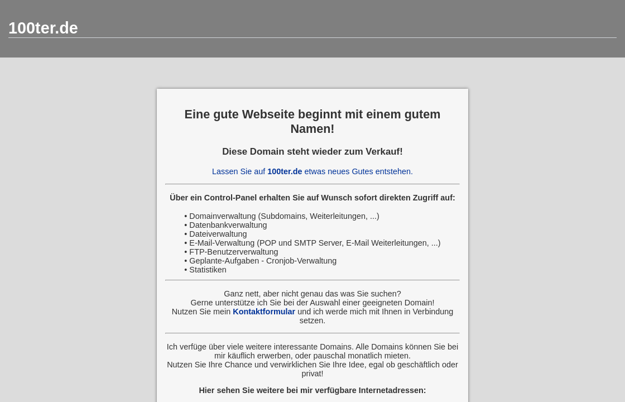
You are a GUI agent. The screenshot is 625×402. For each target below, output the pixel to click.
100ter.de (43, 28)
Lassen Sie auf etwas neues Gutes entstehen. (312, 171)
